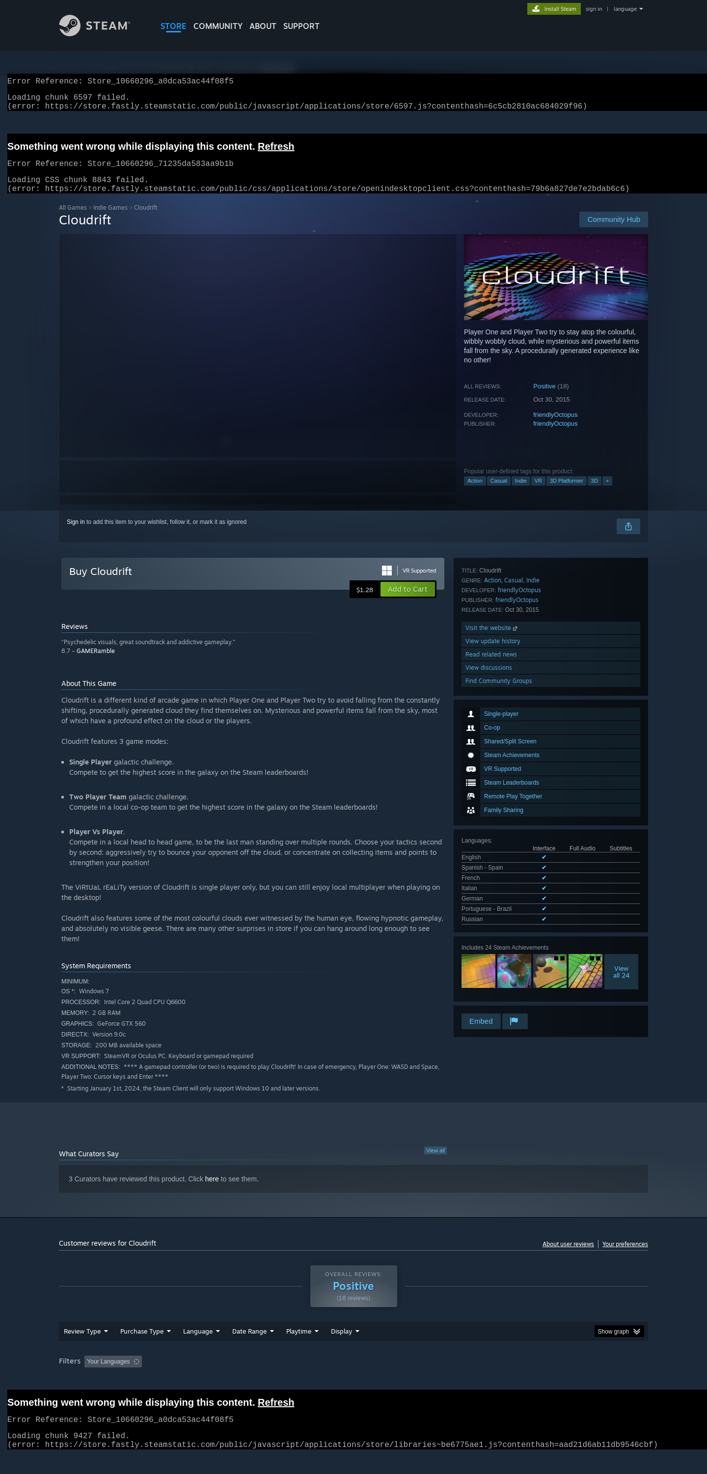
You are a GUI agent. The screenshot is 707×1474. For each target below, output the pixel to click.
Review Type (82, 1350)
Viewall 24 (621, 830)
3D (594, 492)
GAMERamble (96, 662)
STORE (174, 26)
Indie (521, 492)
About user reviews (568, 1255)
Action (475, 492)
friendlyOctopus (555, 426)
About (262, 26)
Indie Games (110, 219)
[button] (407, 601)
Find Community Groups (498, 987)
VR (538, 492)
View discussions (488, 974)
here (212, 1191)
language (625, 8)
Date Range (249, 1350)
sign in (594, 8)
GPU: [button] (520, 1380)
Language (198, 1350)
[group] (353, 1381)
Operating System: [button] (436, 1380)
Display (341, 1350)
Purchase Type (141, 1350)
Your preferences (625, 1255)
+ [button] (607, 492)
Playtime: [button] (284, 1380)
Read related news (491, 960)
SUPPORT (301, 26)
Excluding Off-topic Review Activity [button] (208, 1380)
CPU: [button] (487, 1380)
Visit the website (492, 934)
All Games (73, 219)
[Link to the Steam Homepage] (102, 33)
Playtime (298, 1350)
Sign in (76, 533)
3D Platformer (566, 492)
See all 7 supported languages (501, 779)
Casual (498, 492)
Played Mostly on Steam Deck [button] (354, 1380)
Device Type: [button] (562, 1380)
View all (435, 1162)
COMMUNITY (218, 26)
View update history (492, 947)
